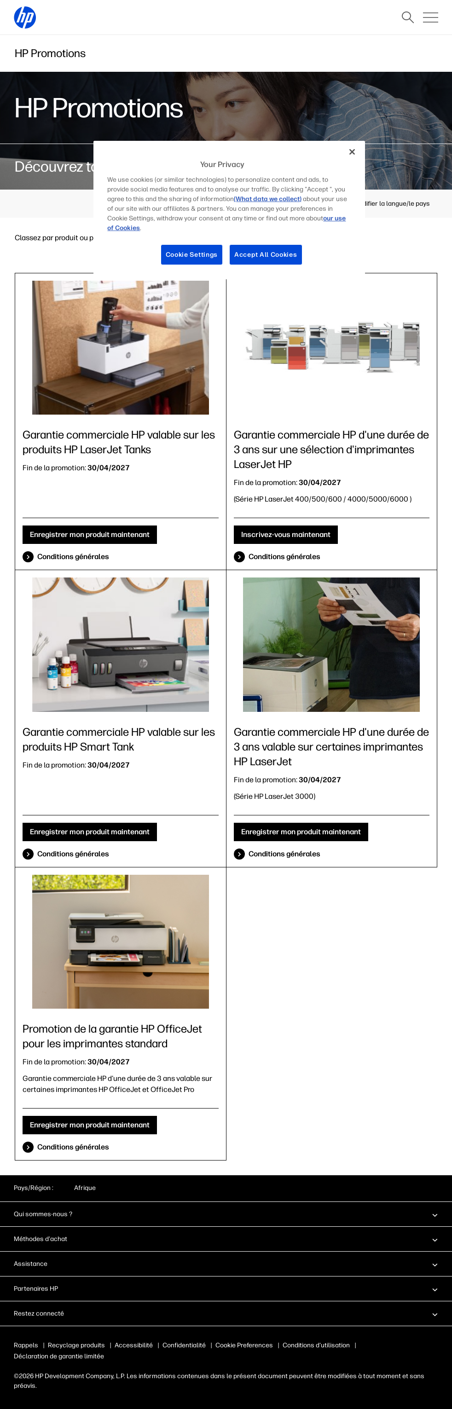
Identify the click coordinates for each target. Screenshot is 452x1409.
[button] (226, 1213)
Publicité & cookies (243, 1345)
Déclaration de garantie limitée (59, 1356)
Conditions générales (73, 556)
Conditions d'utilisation (314, 1345)
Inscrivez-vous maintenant (285, 534)
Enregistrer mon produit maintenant (90, 534)
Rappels (26, 1345)
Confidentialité (184, 1345)
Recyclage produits (76, 1345)
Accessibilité (134, 1345)
